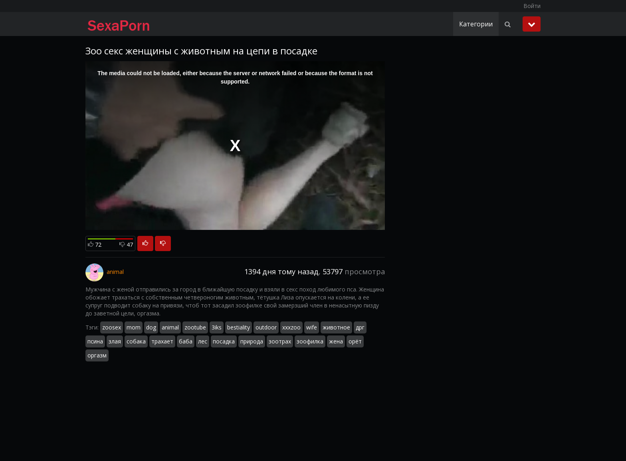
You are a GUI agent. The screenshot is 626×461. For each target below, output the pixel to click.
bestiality (238, 327)
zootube (195, 327)
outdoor (266, 327)
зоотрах (280, 341)
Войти (532, 6)
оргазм (97, 355)
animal (170, 327)
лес (202, 341)
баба (185, 341)
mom (134, 327)
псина (95, 341)
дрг (360, 327)
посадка (224, 341)
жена (336, 341)
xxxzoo (291, 327)
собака (136, 341)
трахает (162, 341)
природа (251, 341)
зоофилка (310, 341)
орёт (355, 341)
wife (311, 327)
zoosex (111, 327)
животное (336, 327)
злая (115, 341)
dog (151, 327)
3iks (217, 327)
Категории (476, 24)
